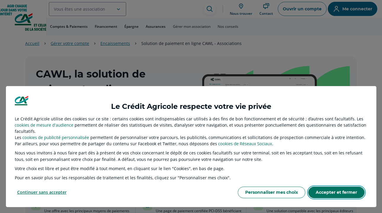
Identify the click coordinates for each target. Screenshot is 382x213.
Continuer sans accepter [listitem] (42, 192)
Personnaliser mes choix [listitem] (271, 192)
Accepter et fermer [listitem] (336, 192)
